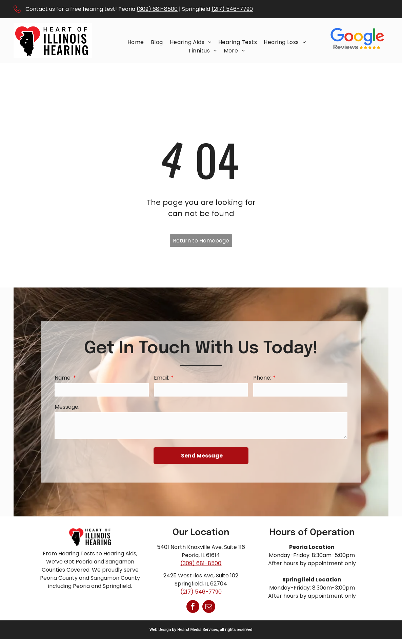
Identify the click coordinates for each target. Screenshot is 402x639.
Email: (161, 378)
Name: (63, 378)
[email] (208, 607)
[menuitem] (135, 42)
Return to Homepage (201, 240)
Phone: (262, 378)
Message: (67, 407)
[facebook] (192, 607)
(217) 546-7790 (232, 9)
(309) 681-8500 (157, 9)
